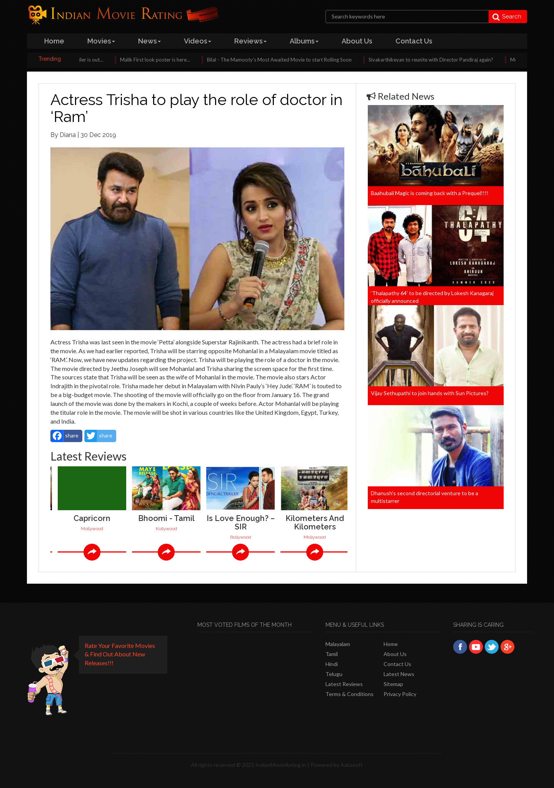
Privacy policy (400, 694)
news (149, 41)
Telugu (333, 674)
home (54, 41)
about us (357, 41)
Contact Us (397, 664)
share (64, 436)
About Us (395, 654)
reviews (250, 41)
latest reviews (344, 684)
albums (304, 41)
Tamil (331, 654)
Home (391, 644)
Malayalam (337, 644)
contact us (413, 41)
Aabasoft (351, 764)
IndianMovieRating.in (280, 764)
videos (197, 41)
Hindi (331, 664)
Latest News (399, 674)
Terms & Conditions (349, 694)
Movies (101, 41)
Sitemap (393, 684)
